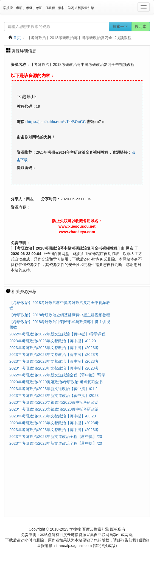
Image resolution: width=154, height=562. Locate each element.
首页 (17, 38)
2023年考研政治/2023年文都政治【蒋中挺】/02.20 (52, 341)
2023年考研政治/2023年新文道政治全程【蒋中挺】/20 (55, 436)
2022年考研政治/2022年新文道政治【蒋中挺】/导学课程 (57, 334)
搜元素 (140, 26)
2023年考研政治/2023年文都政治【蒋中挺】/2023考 (54, 348)
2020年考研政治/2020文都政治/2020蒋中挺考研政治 (54, 402)
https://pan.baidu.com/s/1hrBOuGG (56, 122)
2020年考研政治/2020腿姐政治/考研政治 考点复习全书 (56, 382)
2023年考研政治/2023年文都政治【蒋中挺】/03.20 (52, 416)
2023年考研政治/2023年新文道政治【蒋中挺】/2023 (54, 395)
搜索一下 (120, 26)
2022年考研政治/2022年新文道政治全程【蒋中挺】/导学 (57, 375)
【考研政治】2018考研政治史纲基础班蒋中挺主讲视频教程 (59, 315)
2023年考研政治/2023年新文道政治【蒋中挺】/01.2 (53, 389)
